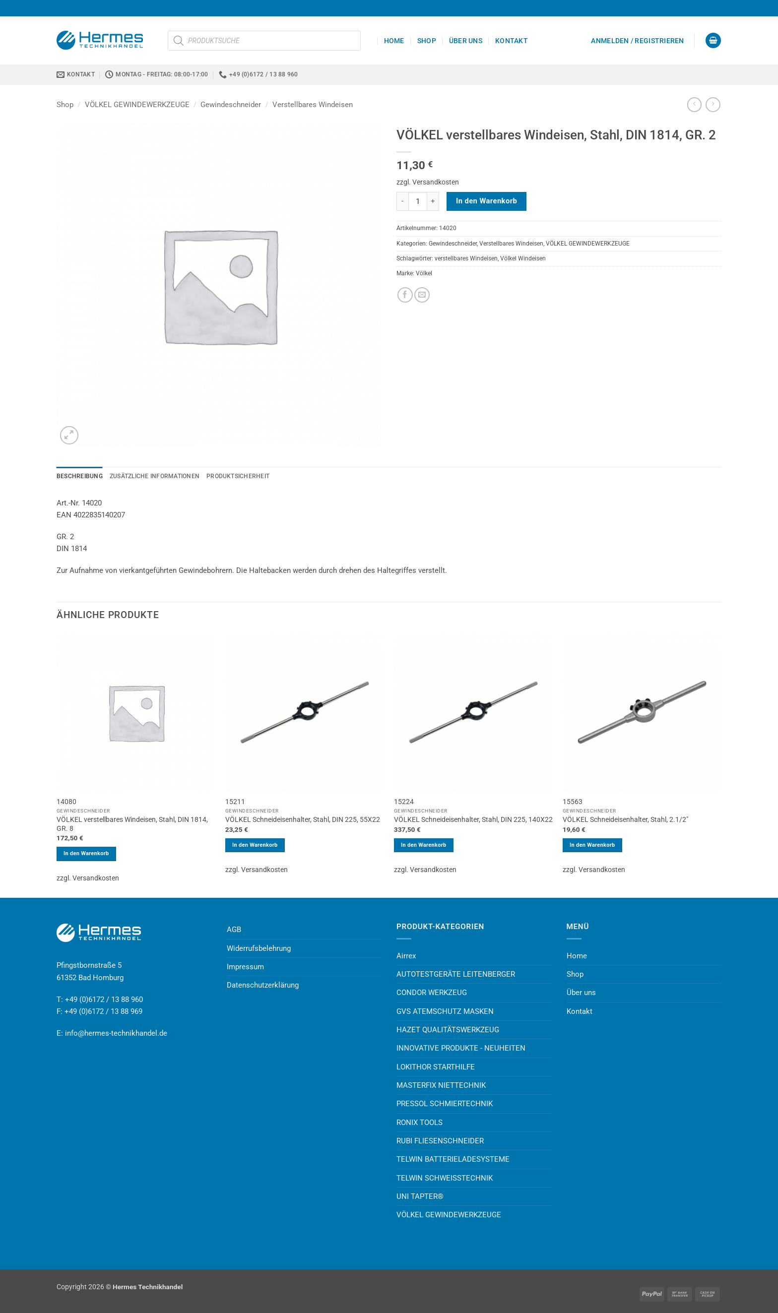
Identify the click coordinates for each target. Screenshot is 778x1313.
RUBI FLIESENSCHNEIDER (440, 1140)
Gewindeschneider (230, 104)
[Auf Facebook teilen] (405, 295)
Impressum (245, 966)
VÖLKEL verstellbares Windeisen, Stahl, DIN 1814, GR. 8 (132, 823)
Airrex (406, 955)
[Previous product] (713, 104)
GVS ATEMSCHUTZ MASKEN (445, 1011)
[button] (637, 41)
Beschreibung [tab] (80, 476)
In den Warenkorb (486, 200)
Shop (426, 41)
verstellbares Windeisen (466, 258)
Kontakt (511, 41)
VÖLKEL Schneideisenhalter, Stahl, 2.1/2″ (625, 819)
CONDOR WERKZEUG (431, 992)
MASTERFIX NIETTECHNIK (441, 1085)
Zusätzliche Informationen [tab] (154, 476)
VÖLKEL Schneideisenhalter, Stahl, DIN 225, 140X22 (473, 819)
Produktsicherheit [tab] (237, 476)
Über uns (465, 41)
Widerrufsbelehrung (259, 948)
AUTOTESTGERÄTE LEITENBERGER (455, 974)
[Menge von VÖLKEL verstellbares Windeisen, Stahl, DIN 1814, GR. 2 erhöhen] (433, 201)
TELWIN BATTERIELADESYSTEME (453, 1159)
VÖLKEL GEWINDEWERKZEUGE (137, 104)
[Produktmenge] (417, 201)
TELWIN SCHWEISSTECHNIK (444, 1178)
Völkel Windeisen (523, 258)
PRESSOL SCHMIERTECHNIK (444, 1103)
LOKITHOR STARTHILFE (435, 1067)
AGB (234, 929)
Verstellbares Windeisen (312, 104)
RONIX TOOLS (419, 1122)
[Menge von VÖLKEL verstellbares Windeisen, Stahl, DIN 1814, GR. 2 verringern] (402, 201)
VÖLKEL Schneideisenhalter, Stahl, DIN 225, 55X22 (302, 819)
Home (394, 41)
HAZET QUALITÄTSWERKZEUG (447, 1029)
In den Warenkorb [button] (86, 853)
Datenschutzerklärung (263, 985)
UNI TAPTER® (420, 1196)
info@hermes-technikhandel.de (116, 1033)
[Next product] (694, 104)
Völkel (424, 273)
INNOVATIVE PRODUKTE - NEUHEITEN (460, 1048)
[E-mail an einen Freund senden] (422, 295)
